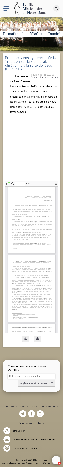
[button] (25, 339)
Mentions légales (9, 463)
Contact (21, 463)
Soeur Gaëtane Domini (44, 77)
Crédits (29, 463)
